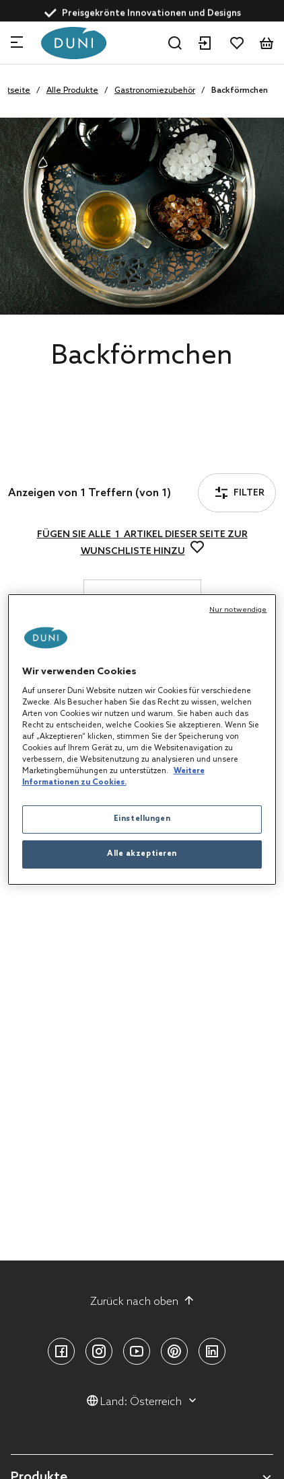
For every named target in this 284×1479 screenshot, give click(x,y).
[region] (142, 739)
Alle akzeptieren (142, 853)
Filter (46, 456)
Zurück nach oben (142, 1301)
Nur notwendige (238, 610)
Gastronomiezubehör (154, 90)
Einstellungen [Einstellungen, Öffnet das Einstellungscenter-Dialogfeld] (142, 819)
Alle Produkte (72, 90)
